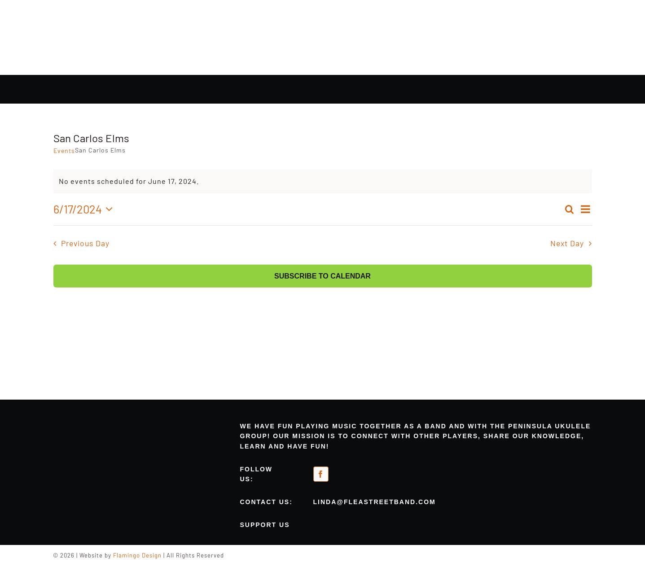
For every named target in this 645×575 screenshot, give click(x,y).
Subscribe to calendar (322, 276)
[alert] (322, 181)
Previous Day (85, 243)
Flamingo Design (137, 555)
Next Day (567, 243)
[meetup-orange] (373, 471)
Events (64, 150)
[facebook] (321, 474)
